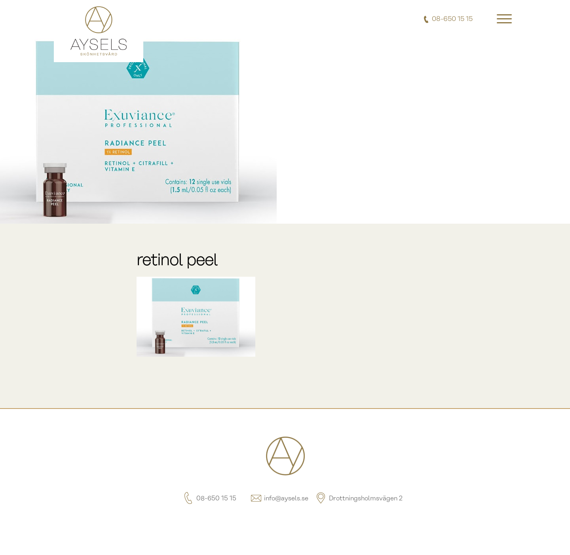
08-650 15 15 (209, 498)
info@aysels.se (279, 498)
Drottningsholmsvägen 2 (359, 498)
